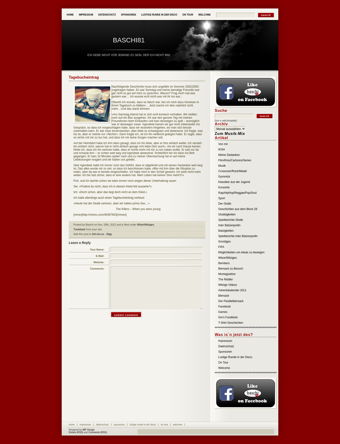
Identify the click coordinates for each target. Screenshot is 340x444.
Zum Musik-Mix (230, 134)
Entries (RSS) (76, 432)
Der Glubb (224, 203)
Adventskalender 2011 (232, 290)
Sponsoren (128, 14)
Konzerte (224, 187)
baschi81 (129, 40)
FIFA (221, 247)
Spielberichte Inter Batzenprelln (238, 236)
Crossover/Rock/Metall (232, 171)
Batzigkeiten (226, 230)
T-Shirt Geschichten (230, 322)
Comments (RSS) (97, 432)
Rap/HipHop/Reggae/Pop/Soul (237, 192)
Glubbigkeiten (226, 214)
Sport (221, 198)
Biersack (223, 295)
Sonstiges (224, 241)
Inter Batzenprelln (229, 225)
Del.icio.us (98, 234)
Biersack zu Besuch (230, 268)
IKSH (221, 149)
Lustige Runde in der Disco (159, 14)
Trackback (79, 229)
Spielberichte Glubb (230, 220)
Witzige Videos (227, 285)
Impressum (86, 14)
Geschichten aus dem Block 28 (237, 209)
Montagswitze (226, 274)
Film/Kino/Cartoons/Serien (234, 160)
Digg (109, 234)
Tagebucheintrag (84, 77)
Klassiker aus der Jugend (234, 182)
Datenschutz (107, 14)
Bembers (224, 263)
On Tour (187, 14)
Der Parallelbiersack (230, 301)
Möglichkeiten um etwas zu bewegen (241, 252)
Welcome (204, 14)
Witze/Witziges (145, 224)
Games (222, 312)
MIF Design (88, 429)
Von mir (223, 144)
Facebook (224, 306)
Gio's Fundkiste (228, 317)
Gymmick (224, 176)
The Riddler (225, 279)
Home (70, 14)
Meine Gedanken (229, 155)
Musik (222, 165)
